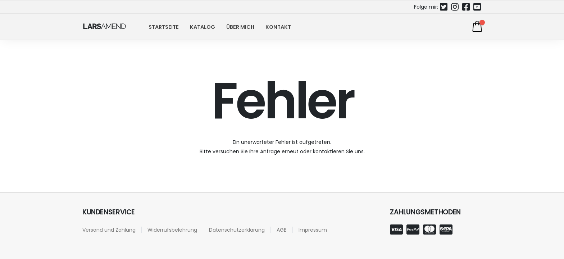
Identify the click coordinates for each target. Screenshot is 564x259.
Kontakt (278, 27)
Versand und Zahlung (109, 229)
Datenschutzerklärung (237, 229)
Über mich (240, 27)
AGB (282, 229)
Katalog (202, 27)
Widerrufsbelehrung (172, 229)
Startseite (164, 27)
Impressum (313, 229)
